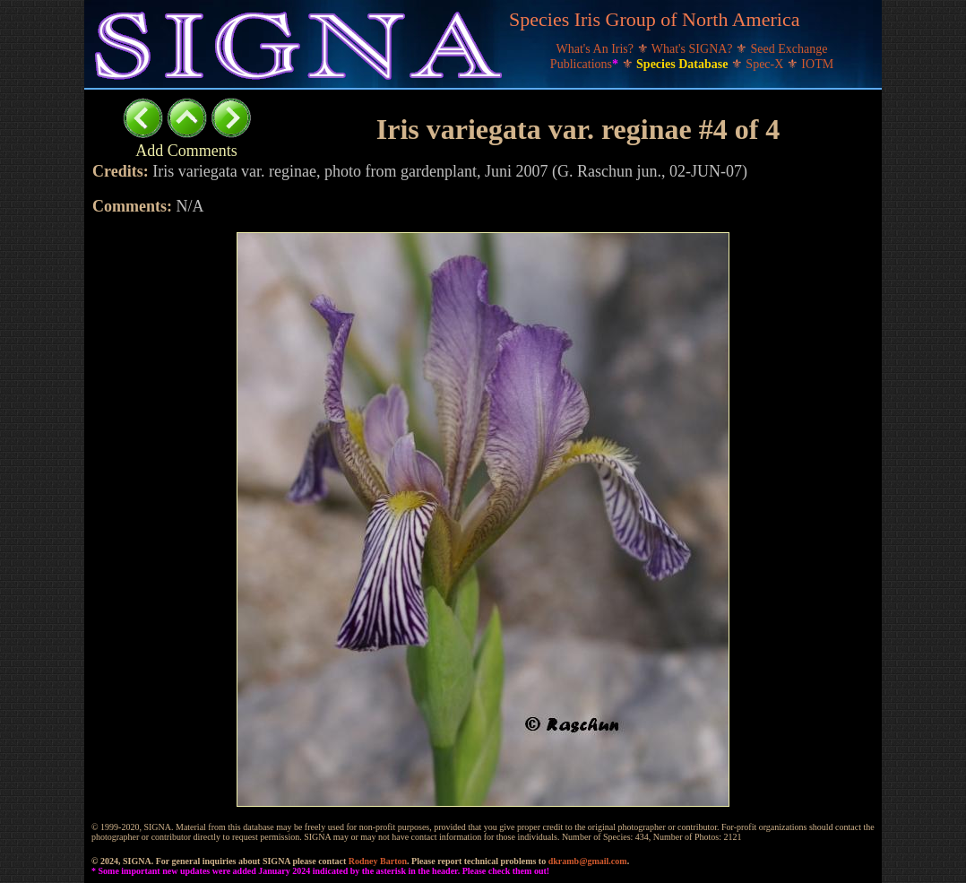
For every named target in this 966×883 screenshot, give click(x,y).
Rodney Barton (378, 861)
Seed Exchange (789, 49)
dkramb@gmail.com (587, 861)
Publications (586, 64)
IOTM (817, 64)
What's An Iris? (596, 49)
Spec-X (766, 64)
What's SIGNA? (693, 49)
